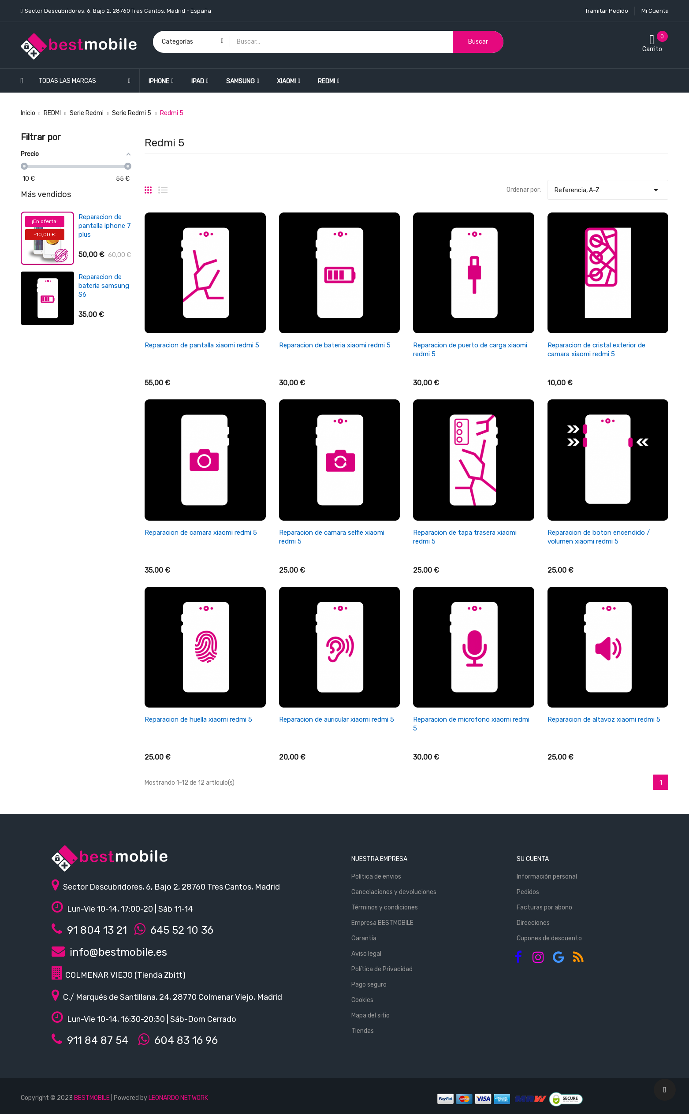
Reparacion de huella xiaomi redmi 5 (198, 719)
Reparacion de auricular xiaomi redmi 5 (336, 719)
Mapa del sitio (370, 1015)
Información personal (547, 876)
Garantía (363, 938)
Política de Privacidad (382, 969)
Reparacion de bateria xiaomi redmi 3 (100, 285)
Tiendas (362, 1031)
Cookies (362, 1000)
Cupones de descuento (549, 938)
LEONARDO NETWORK (178, 1098)
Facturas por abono (544, 907)
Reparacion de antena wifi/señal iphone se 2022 (104, 345)
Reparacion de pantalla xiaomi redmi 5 (202, 345)
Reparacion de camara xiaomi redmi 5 (201, 533)
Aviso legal (366, 954)
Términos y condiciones (384, 907)
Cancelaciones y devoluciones (393, 892)
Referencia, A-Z (608, 187)
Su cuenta (533, 859)
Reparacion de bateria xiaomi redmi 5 (335, 345)
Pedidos (528, 892)
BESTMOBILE (92, 1098)
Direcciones (533, 923)
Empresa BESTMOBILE (382, 923)
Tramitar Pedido (606, 10)
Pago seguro (369, 984)
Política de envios (376, 876)
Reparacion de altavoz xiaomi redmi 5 (603, 719)
